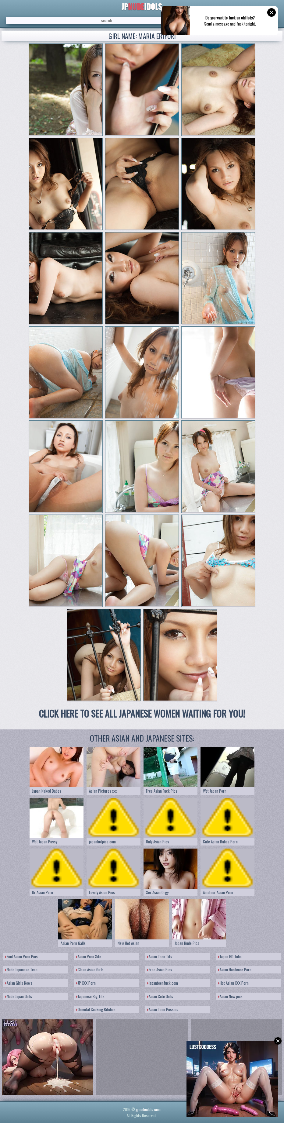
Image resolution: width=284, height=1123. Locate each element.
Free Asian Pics (159, 969)
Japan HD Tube (230, 956)
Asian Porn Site (88, 956)
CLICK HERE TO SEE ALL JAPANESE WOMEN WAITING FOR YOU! (142, 713)
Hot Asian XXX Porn (233, 983)
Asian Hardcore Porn (234, 969)
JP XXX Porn (86, 983)
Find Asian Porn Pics (21, 956)
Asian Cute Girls (160, 996)
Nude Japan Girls (18, 996)
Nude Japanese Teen (21, 969)
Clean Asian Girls (90, 969)
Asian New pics (230, 996)
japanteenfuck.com (162, 983)
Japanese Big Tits (90, 996)
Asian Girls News (18, 983)
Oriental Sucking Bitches (95, 1009)
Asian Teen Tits (159, 956)
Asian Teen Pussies (162, 1009)
